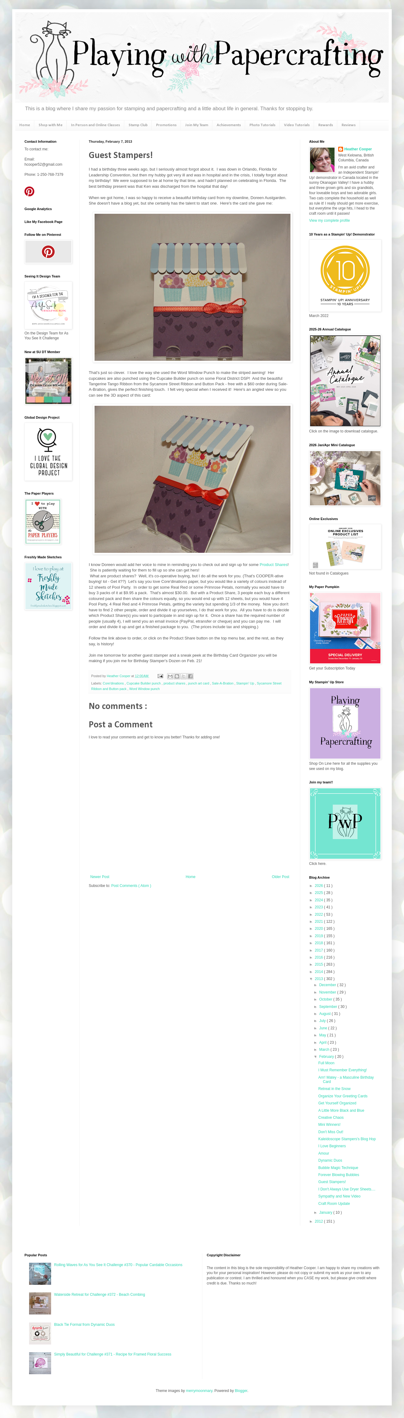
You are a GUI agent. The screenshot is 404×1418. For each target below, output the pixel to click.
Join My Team (196, 125)
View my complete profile (329, 220)
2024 (319, 900)
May (323, 1035)
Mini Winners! (329, 1124)
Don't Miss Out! (330, 1132)
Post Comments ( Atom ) (131, 886)
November (328, 992)
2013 (319, 979)
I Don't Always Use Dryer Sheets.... (346, 1189)
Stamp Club (138, 125)
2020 (319, 928)
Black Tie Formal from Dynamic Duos (84, 1324)
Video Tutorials (297, 125)
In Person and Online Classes (95, 125)
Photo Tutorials (262, 125)
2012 (319, 1221)
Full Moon (326, 1063)
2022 (319, 914)
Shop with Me (50, 125)
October (326, 999)
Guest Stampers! (332, 1182)
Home (24, 125)
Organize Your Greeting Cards (343, 1096)
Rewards (325, 125)
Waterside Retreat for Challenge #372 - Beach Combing (99, 1294)
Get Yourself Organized (337, 1103)
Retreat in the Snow (334, 1089)
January (326, 1212)
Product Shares (273, 564)
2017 (319, 950)
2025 (319, 893)
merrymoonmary (199, 1391)
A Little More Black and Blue (341, 1110)
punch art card (199, 683)
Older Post (280, 877)
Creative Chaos (331, 1117)
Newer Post (99, 877)
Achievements (229, 125)
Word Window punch (144, 689)
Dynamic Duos (330, 1160)
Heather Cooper (119, 676)
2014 (319, 972)
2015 (319, 964)
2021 (319, 921)
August (325, 1014)
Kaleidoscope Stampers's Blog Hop (347, 1139)
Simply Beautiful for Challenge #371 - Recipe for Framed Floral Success (112, 1354)
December (328, 985)
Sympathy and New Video (339, 1196)
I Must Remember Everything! (342, 1070)
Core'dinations (114, 683)
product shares (174, 683)
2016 (319, 957)
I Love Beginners (332, 1146)
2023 (319, 907)
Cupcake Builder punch (144, 683)
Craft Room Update (334, 1203)
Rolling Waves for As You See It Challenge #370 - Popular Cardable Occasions (118, 1265)
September (328, 1007)
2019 (319, 936)
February (327, 1056)
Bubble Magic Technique (338, 1168)
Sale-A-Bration (223, 683)
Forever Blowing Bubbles (338, 1175)
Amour (323, 1153)
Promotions (166, 125)
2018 (319, 943)
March (325, 1049)
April (323, 1042)
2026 (319, 886)
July (323, 1021)
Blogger (241, 1391)
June (323, 1028)
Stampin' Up (245, 683)
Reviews (349, 125)
